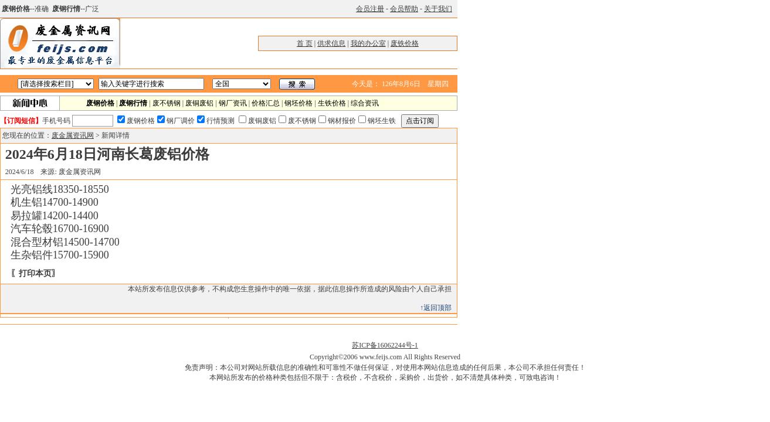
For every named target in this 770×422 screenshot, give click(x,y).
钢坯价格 (298, 103)
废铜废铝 (199, 103)
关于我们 (438, 9)
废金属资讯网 (73, 135)
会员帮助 (404, 9)
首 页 (305, 43)
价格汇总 (266, 103)
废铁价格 (405, 43)
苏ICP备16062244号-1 (385, 345)
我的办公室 (368, 43)
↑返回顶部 (436, 308)
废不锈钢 (166, 103)
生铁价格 (332, 103)
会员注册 (370, 9)
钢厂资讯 (233, 103)
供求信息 (331, 43)
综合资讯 (365, 103)
